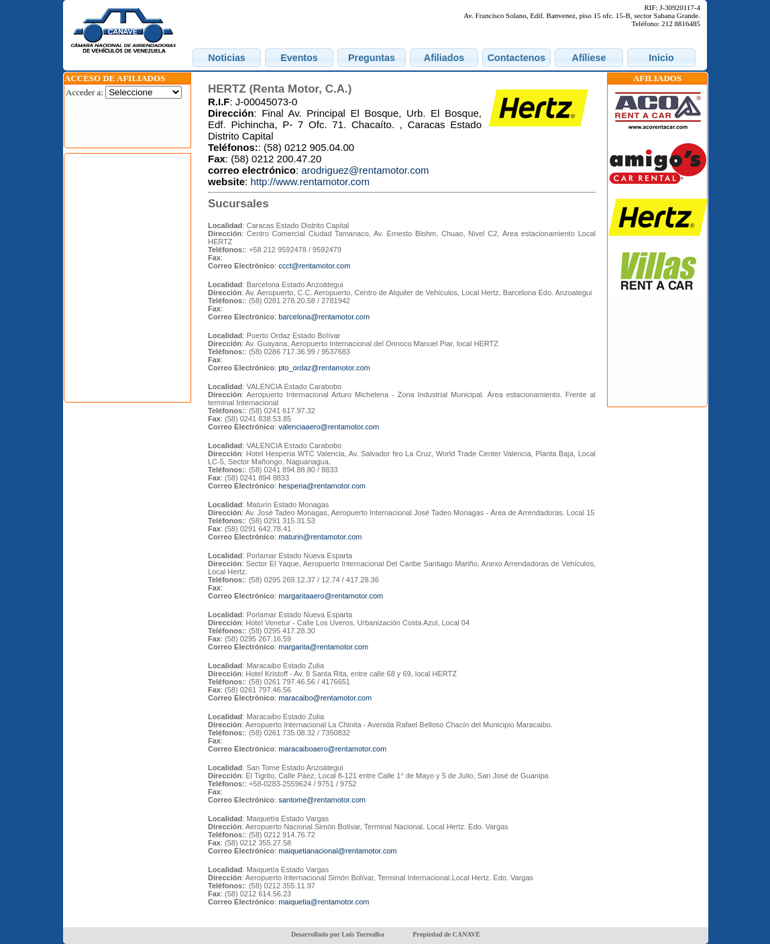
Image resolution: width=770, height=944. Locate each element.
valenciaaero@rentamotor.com (328, 427)
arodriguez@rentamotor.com (365, 170)
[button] (226, 57)
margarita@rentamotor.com (323, 647)
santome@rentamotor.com (322, 800)
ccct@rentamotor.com (314, 266)
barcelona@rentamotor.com (324, 317)
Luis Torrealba (362, 934)
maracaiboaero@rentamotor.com (332, 749)
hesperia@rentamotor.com (322, 486)
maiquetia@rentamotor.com (323, 902)
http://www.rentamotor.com (310, 181)
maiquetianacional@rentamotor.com (337, 851)
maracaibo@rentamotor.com (325, 698)
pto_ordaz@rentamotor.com (324, 368)
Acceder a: (84, 92)
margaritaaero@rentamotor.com (330, 596)
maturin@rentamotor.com (320, 537)
